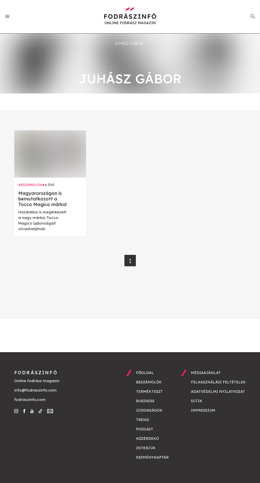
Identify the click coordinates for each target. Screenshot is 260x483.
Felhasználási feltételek (218, 382)
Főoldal (145, 372)
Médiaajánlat (206, 372)
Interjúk (146, 448)
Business (145, 401)
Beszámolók (149, 382)
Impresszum (203, 410)
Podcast (144, 429)
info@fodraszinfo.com (35, 390)
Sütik (196, 401)
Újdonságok (149, 410)
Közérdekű (147, 438)
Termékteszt (149, 391)
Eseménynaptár (152, 457)
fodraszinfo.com (29, 399)
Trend (142, 419)
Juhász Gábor (129, 43)
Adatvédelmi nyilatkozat (218, 391)
